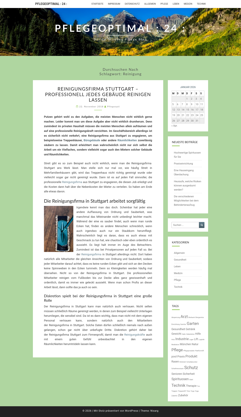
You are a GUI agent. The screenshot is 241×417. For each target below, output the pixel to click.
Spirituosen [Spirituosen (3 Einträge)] (180, 379)
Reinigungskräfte (134, 334)
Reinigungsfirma (72, 182)
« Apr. (175, 125)
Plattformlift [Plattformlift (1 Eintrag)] (199, 351)
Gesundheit (180, 259)
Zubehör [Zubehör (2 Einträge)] (183, 395)
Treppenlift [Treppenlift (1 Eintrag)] (182, 391)
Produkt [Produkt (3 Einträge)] (191, 356)
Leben (176, 4)
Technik (201, 4)
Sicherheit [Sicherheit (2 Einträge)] (189, 373)
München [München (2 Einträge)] (185, 344)
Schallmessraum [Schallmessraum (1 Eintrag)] (178, 369)
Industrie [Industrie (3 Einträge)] (182, 339)
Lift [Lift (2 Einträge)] (196, 339)
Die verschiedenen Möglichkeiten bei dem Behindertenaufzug (186, 200)
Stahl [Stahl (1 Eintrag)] (191, 380)
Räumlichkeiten (127, 140)
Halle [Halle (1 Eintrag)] (184, 334)
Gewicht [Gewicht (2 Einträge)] (176, 333)
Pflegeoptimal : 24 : (51, 4)
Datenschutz (132, 4)
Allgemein (150, 4)
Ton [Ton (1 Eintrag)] (198, 386)
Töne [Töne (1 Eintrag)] (188, 391)
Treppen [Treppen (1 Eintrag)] (175, 391)
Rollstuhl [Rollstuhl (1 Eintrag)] (183, 362)
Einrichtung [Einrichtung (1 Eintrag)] (176, 324)
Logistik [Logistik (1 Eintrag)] (201, 340)
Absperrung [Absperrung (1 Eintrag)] (176, 317)
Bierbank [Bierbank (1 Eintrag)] (191, 317)
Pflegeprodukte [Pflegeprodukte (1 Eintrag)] (188, 351)
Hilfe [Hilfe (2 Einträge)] (198, 333)
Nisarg (154, 410)
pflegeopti (113, 106)
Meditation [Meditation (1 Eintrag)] (175, 345)
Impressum (114, 4)
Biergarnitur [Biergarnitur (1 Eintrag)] (200, 317)
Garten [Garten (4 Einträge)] (193, 323)
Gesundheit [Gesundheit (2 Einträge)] (178, 329)
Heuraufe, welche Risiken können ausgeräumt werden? (187, 185)
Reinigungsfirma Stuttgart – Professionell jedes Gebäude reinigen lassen (98, 94)
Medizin (188, 4)
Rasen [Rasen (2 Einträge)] (175, 361)
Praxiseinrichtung (183, 163)
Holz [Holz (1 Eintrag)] (173, 340)
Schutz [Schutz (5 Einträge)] (191, 367)
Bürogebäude (92, 140)
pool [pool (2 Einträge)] (174, 356)
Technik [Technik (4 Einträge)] (179, 385)
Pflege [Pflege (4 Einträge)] (177, 350)
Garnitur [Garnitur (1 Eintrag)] (183, 324)
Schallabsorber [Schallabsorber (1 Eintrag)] (191, 362)
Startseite (97, 4)
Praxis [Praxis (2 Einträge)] (181, 356)
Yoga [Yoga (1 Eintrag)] (192, 391)
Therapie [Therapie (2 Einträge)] (191, 385)
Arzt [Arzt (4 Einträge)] (184, 316)
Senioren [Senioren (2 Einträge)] (177, 373)
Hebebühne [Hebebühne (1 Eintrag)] (190, 334)
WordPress (131, 410)
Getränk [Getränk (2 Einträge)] (190, 329)
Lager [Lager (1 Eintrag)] (191, 340)
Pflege (164, 4)
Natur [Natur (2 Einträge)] (195, 344)
